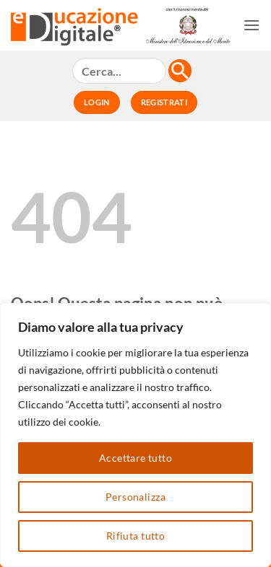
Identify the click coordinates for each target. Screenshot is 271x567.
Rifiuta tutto (135, 535)
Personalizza (135, 497)
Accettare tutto (135, 458)
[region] (135, 435)
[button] (251, 25)
